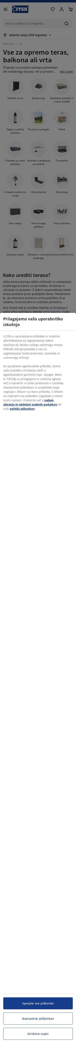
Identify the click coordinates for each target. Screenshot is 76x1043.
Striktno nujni (38, 1034)
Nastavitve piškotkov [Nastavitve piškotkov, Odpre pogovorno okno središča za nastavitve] (38, 1018)
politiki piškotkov (22, 409)
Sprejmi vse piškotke (38, 1003)
